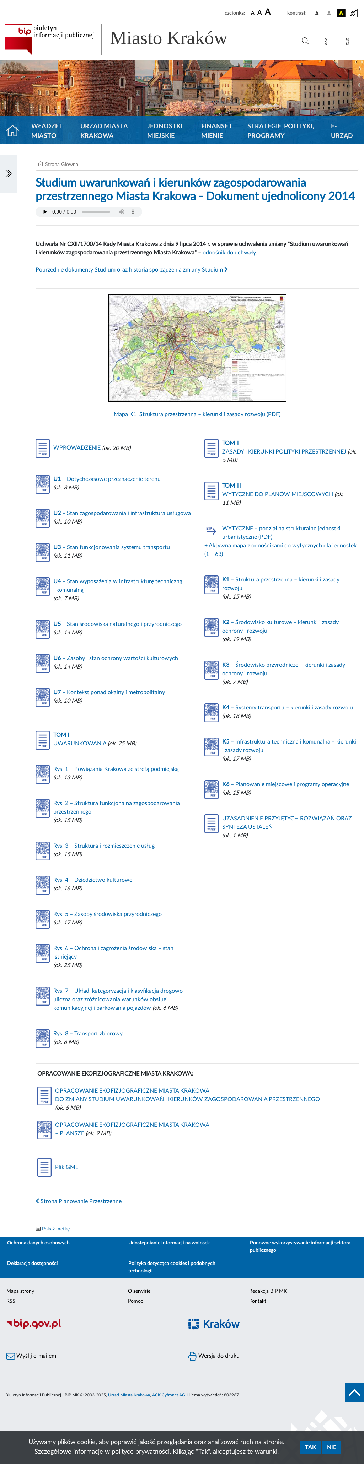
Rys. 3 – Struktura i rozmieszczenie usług (104, 846)
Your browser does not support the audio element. (89, 212)
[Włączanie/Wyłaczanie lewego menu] (8, 174)
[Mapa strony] (328, 42)
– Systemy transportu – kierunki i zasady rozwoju (287, 707)
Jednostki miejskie (164, 131)
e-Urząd (342, 131)
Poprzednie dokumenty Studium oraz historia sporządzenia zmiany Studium (132, 270)
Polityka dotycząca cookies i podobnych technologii (171, 1267)
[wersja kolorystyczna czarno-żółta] (341, 13)
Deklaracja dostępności (32, 1263)
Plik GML (57, 1167)
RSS (10, 1301)
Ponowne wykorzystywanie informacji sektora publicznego (300, 1246)
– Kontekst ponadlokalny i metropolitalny (109, 692)
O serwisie (139, 1291)
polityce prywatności (141, 1452)
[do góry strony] (354, 1392)
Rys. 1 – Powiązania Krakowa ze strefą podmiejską (116, 769)
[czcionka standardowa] (252, 13)
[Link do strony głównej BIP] (126, 39)
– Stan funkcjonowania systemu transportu (111, 547)
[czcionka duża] (275, 12)
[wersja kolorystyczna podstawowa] (317, 13)
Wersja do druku (214, 1356)
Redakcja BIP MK (268, 1291)
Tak (310, 1447)
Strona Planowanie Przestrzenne (79, 1201)
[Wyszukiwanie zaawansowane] (305, 41)
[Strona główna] (15, 131)
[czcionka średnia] (260, 13)
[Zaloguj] (349, 42)
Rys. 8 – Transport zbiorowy (88, 1033)
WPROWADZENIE (68, 448)
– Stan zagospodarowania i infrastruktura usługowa (122, 513)
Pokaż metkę (56, 1229)
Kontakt (257, 1301)
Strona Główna (61, 164)
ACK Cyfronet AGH (170, 1395)
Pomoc (135, 1301)
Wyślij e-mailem (31, 1356)
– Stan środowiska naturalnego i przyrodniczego (117, 624)
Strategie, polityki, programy (280, 131)
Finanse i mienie (216, 131)
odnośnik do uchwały (229, 253)
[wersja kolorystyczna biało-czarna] (329, 13)
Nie (331, 1447)
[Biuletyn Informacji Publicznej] (91, 1328)
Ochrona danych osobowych (38, 1242)
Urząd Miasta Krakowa (104, 131)
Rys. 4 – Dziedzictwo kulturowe (92, 880)
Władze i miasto (46, 131)
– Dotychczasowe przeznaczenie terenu (107, 479)
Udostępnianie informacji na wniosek (169, 1242)
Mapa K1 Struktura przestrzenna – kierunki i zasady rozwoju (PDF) (197, 355)
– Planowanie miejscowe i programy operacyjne (285, 784)
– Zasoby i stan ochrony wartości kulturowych (115, 658)
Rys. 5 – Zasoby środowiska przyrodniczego (107, 914)
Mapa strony (20, 1291)
